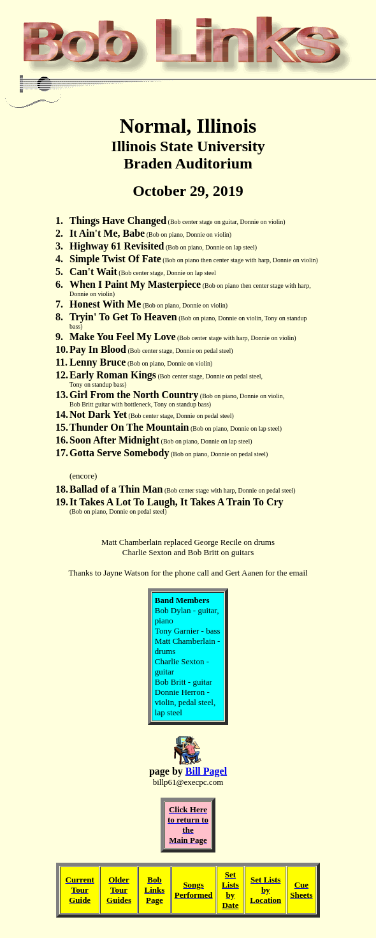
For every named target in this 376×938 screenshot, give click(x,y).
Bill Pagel (206, 771)
